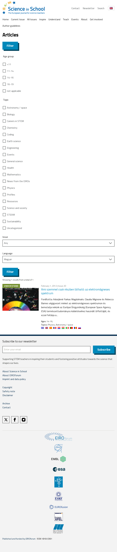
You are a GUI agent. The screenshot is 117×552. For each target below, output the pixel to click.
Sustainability (14, 221)
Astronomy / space (17, 107)
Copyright (7, 387)
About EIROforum (11, 375)
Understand (54, 19)
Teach (66, 19)
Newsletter (88, 8)
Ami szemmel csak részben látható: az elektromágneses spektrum (75, 291)
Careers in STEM (15, 121)
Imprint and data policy (14, 379)
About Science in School (14, 371)
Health (10, 168)
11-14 (10, 71)
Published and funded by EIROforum (18, 538)
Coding (10, 134)
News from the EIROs (18, 181)
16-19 (10, 84)
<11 (9, 64)
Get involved (96, 19)
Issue (5, 237)
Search (101, 8)
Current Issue (18, 19)
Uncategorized (14, 228)
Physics (11, 188)
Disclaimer (7, 395)
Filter (10, 45)
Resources (12, 201)
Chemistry (12, 128)
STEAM (11, 214)
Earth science (14, 141)
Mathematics (14, 174)
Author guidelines (11, 26)
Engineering (13, 148)
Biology (11, 114)
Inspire (42, 19)
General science (15, 161)
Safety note (8, 391)
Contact (75, 8)
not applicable (14, 91)
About (84, 19)
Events (75, 19)
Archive (6, 403)
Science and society (17, 208)
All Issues (32, 19)
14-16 (10, 77)
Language (7, 253)
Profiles (11, 194)
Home (5, 19)
